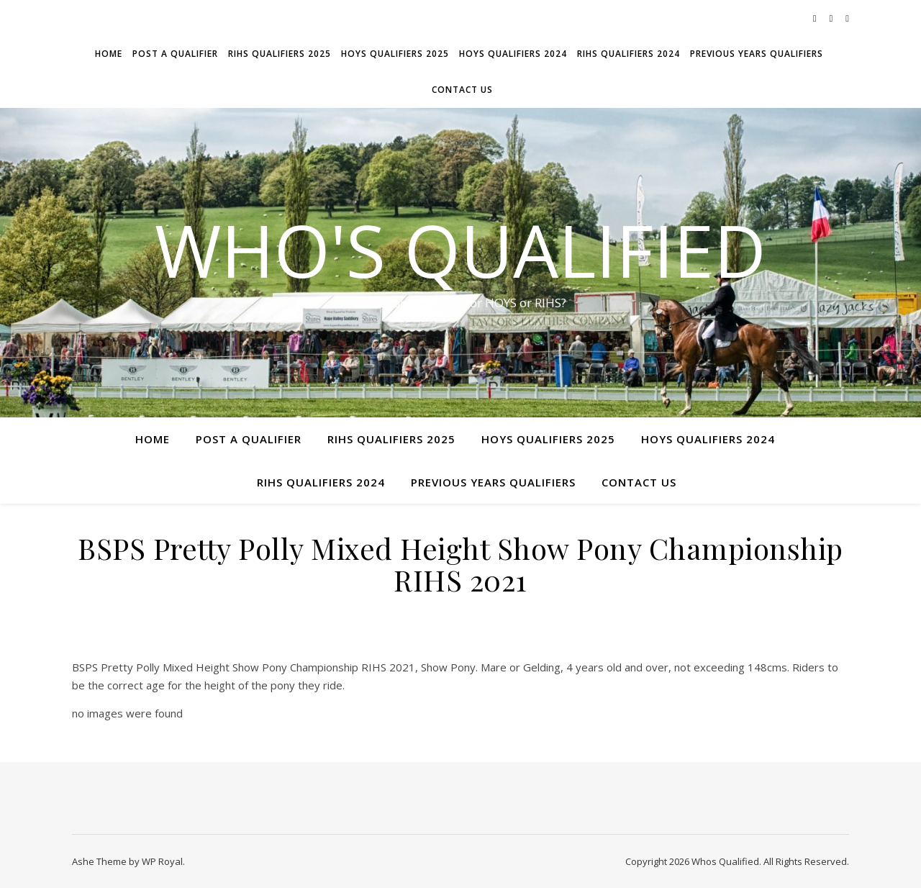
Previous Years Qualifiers (756, 53)
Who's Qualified (460, 250)
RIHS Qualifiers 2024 (628, 53)
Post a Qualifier (175, 53)
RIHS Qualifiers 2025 (279, 53)
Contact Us (462, 89)
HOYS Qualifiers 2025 (395, 53)
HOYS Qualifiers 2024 (513, 53)
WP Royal (162, 861)
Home (108, 53)
